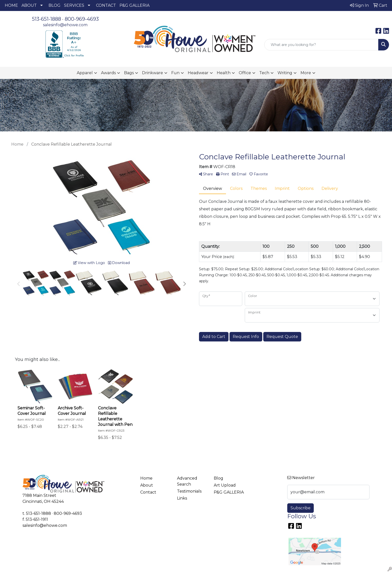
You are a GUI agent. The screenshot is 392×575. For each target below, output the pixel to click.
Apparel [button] (85, 72)
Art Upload (225, 485)
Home (146, 478)
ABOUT (29, 5)
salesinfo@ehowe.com (65, 24)
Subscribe (300, 508)
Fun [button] (175, 72)
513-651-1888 (46, 19)
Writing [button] (285, 72)
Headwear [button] (198, 72)
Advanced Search (187, 481)
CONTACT (106, 5)
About (146, 485)
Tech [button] (264, 72)
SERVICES (74, 5)
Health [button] (223, 72)
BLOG (54, 5)
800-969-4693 (82, 19)
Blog (218, 478)
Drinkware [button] (152, 72)
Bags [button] (129, 72)
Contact (148, 492)
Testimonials (189, 491)
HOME (11, 5)
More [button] (305, 72)
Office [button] (245, 72)
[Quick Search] (321, 44)
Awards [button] (108, 72)
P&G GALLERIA (135, 5)
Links (182, 498)
